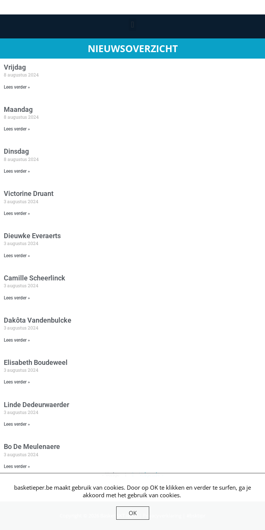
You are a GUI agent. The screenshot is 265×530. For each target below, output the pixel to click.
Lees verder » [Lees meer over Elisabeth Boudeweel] (17, 382)
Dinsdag (16, 151)
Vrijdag (15, 67)
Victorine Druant (29, 193)
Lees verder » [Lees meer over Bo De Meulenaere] (17, 466)
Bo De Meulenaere (32, 446)
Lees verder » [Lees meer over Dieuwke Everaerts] (17, 255)
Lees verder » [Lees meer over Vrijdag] (17, 87)
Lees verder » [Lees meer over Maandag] (17, 129)
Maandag (18, 109)
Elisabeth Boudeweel (36, 362)
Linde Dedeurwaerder (36, 405)
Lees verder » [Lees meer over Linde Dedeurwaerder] (17, 424)
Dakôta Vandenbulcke (37, 320)
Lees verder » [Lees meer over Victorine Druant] (17, 213)
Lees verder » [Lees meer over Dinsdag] (17, 171)
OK (133, 513)
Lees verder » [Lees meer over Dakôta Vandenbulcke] (17, 340)
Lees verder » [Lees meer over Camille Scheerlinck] (17, 298)
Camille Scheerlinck (34, 278)
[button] (132, 24)
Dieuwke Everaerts (32, 236)
